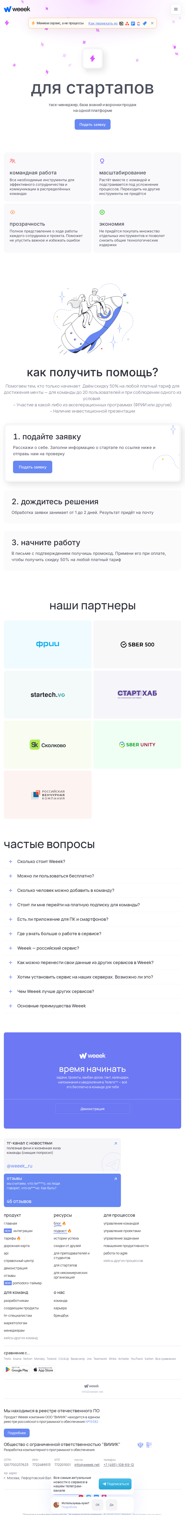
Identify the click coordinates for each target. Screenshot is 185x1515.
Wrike (112, 1359)
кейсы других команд (21, 1338)
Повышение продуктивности (126, 1245)
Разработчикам (16, 1300)
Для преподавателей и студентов (72, 1255)
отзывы (9, 1275)
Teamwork (100, 1359)
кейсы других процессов (123, 1260)
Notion (27, 1359)
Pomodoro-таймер (23, 1283)
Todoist (52, 1359)
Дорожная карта (17, 1245)
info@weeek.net (92, 1392)
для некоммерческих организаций (70, 1274)
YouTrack (137, 1359)
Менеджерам (14, 1330)
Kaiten (149, 1359)
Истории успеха (66, 1238)
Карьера (60, 1308)
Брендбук (61, 1315)
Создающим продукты (21, 1308)
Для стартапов (65, 1265)
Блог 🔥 (60, 1223)
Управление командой (121, 1223)
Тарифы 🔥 (12, 1238)
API (6, 1253)
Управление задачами (121, 1238)
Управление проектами (122, 1230)
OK (98, 1505)
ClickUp (64, 1359)
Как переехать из (117, 23)
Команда (60, 1300)
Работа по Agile (115, 1253)
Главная (10, 1223)
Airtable (123, 1359)
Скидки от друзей (67, 1245)
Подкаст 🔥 (63, 1230)
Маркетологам (15, 1323)
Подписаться (115, 1484)
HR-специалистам (18, 1315)
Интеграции (18, 1230)
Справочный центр (19, 1260)
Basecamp (78, 1359)
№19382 (92, 1421)
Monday (39, 1359)
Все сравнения (165, 1359)
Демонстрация (92, 1108)
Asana (17, 1359)
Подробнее (69, 1507)
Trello (7, 1359)
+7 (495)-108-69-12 (119, 1464)
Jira (89, 1359)
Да (111, 1505)
